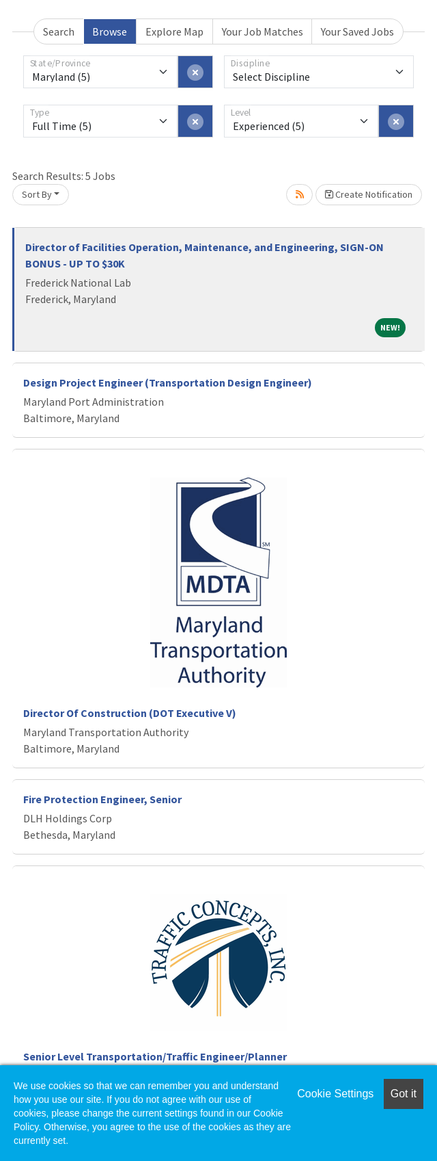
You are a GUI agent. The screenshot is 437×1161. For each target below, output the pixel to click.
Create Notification (368, 194)
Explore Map (174, 31)
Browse (109, 31)
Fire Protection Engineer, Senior (102, 799)
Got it (404, 1093)
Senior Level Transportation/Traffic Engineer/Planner (155, 1056)
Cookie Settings (335, 1093)
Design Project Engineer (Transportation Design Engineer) (167, 382)
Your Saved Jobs (357, 31)
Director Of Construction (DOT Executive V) (129, 713)
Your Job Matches (262, 31)
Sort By (37, 194)
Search (58, 31)
